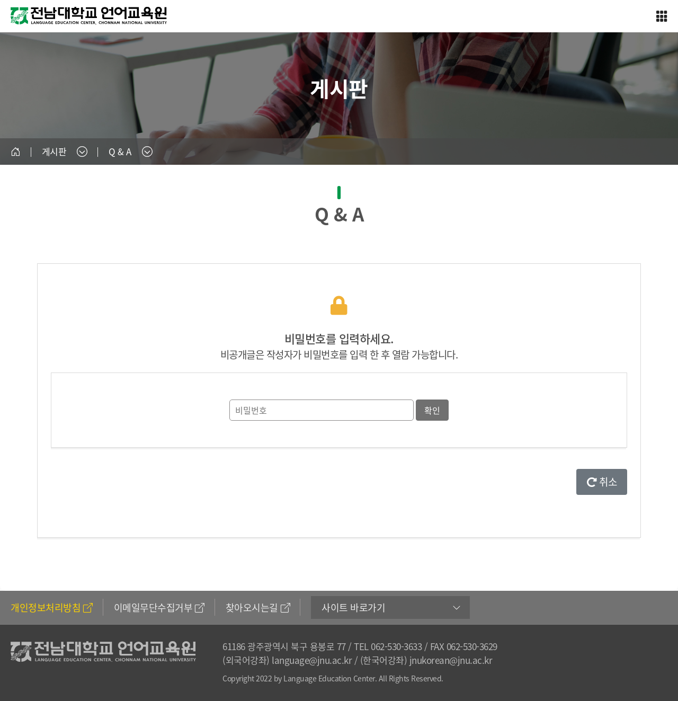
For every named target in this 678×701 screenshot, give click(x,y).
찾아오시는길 (258, 607)
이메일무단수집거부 (159, 607)
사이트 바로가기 (353, 607)
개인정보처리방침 (52, 607)
